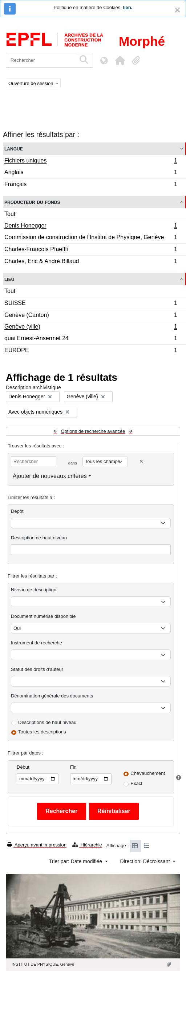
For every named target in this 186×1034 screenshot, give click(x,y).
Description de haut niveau (39, 537)
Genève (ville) (90, 327)
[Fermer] (177, 10)
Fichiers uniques (90, 161)
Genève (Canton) (90, 316)
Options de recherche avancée (93, 431)
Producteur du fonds (32, 201)
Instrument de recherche (36, 642)
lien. (127, 7)
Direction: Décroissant (145, 861)
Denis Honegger (90, 226)
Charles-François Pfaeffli (90, 250)
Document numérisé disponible (43, 616)
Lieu (9, 278)
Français (90, 185)
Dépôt (17, 511)
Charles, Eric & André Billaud (90, 262)
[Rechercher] (41, 60)
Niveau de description (33, 589)
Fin (73, 767)
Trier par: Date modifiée (76, 861)
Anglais (90, 173)
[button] (120, 60)
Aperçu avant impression (36, 845)
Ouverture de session (31, 83)
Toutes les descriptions (42, 732)
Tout (9, 214)
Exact (136, 783)
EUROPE (90, 351)
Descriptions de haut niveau (47, 722)
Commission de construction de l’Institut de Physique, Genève (90, 238)
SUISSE (90, 304)
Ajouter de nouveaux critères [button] (50, 476)
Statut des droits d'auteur (37, 669)
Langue (13, 148)
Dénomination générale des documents (52, 696)
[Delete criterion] (141, 461)
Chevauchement (147, 773)
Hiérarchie (87, 845)
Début (23, 767)
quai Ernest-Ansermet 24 (90, 339)
